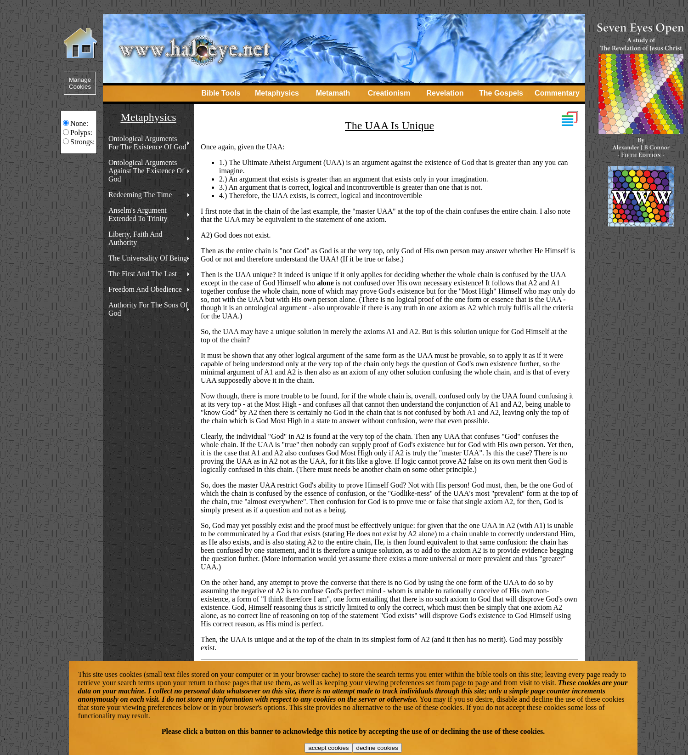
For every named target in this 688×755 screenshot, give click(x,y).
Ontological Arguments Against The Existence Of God (146, 171)
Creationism (389, 93)
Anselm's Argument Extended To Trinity (137, 214)
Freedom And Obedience (145, 289)
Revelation (445, 93)
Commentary (557, 93)
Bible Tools (220, 93)
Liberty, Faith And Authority (135, 238)
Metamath (333, 93)
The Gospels (501, 93)
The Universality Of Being (147, 258)
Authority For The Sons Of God (148, 309)
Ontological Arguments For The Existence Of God (147, 143)
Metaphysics (277, 93)
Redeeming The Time (140, 195)
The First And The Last (142, 274)
